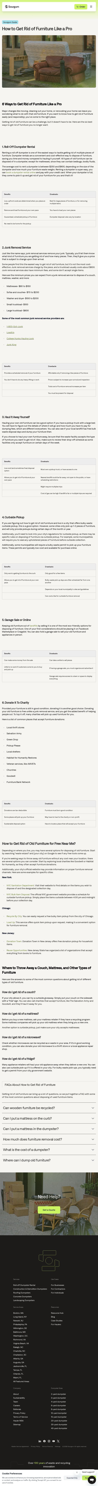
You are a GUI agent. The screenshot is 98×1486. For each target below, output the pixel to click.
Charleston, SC (19, 1355)
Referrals (17, 1409)
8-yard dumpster (58, 1409)
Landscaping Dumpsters (23, 1300)
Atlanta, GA (18, 1358)
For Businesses (57, 1285)
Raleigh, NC (18, 1347)
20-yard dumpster (59, 1420)
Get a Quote (49, 1210)
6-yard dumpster (58, 1405)
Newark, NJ (18, 1320)
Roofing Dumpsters (21, 1293)
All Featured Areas (21, 1381)
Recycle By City (14, 916)
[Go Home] (12, 6)
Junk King (11, 344)
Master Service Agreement (20, 1446)
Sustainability (19, 1398)
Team (15, 1401)
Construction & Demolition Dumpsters (30, 1289)
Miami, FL (17, 1377)
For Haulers (56, 1324)
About (16, 1394)
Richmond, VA (19, 1339)
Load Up (11, 922)
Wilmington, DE (20, 1328)
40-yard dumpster (59, 1428)
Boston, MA (18, 1313)
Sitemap (17, 1424)
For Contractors (58, 1289)
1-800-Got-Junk (15, 326)
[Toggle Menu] (91, 6)
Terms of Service (20, 1417)
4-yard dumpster (58, 1401)
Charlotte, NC (19, 1351)
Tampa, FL (17, 1370)
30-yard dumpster (59, 1424)
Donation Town (14, 941)
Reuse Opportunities (17, 950)
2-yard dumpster (58, 1394)
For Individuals (57, 1293)
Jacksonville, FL (20, 1366)
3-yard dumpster (58, 1398)
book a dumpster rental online (21, 172)
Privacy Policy (19, 1413)
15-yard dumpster (58, 1417)
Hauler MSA (18, 1420)
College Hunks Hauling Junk (20, 338)
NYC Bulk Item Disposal (18, 894)
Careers (16, 1405)
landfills (34, 625)
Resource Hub (57, 1313)
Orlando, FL (18, 1374)
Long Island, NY (20, 1317)
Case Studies (56, 1320)
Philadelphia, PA (20, 1324)
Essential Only (72, 1478)
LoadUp (10, 332)
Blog (53, 1317)
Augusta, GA (18, 1362)
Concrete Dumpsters (22, 1296)
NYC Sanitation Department (20, 885)
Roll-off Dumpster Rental (24, 1285)
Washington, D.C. (20, 1336)
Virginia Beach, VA (21, 1343)
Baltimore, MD (19, 1332)
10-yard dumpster (59, 1413)
